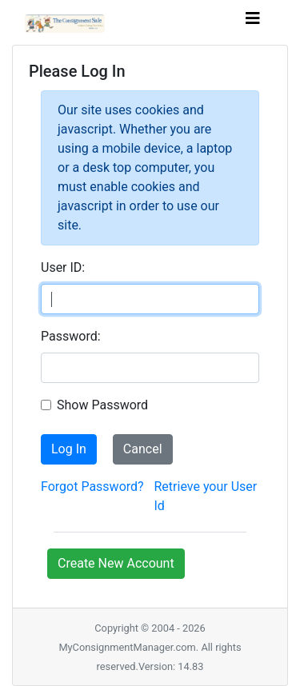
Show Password (102, 405)
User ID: (63, 267)
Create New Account (116, 563)
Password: (71, 336)
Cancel (142, 449)
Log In (68, 449)
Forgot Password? (92, 486)
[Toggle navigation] (252, 22)
